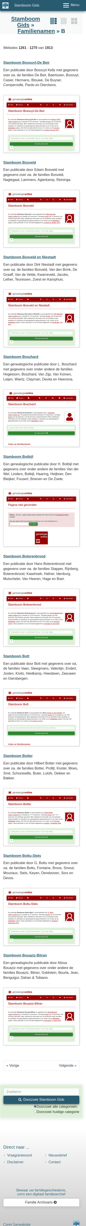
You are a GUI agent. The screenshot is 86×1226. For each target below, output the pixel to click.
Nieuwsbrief (58, 1155)
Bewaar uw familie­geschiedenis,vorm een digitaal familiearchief (41, 1192)
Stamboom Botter (18, 756)
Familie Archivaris (41, 1202)
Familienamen (36, 31)
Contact (55, 1162)
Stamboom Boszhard (20, 357)
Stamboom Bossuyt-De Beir (26, 62)
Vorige (14, 1065)
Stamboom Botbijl (18, 456)
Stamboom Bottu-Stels (22, 856)
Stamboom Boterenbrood (24, 556)
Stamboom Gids (26, 5)
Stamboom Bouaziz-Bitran (25, 955)
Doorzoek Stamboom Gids (41, 1099)
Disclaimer (15, 1162)
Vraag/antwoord (19, 1155)
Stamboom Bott (16, 656)
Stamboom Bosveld (19, 162)
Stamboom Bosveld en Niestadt (29, 257)
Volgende (66, 1065)
